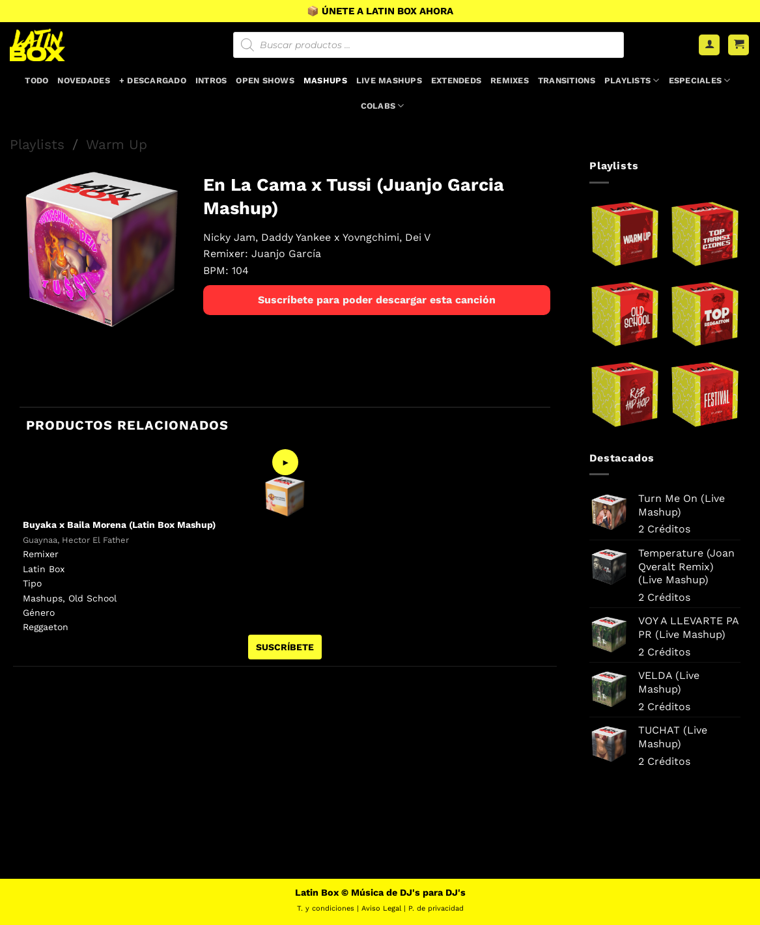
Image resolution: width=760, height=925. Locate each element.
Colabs (382, 106)
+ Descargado (152, 80)
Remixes (509, 80)
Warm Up (116, 144)
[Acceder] (709, 45)
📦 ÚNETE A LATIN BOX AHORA (380, 11)
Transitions (566, 80)
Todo (36, 80)
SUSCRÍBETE (285, 647)
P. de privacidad (436, 908)
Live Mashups (389, 80)
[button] (738, 45)
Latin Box (43, 569)
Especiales (700, 80)
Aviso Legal (381, 908)
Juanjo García (286, 253)
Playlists (632, 80)
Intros (211, 80)
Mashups (325, 80)
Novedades (83, 80)
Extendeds (456, 80)
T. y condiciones (325, 908)
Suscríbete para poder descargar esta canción (377, 300)
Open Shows (265, 80)
